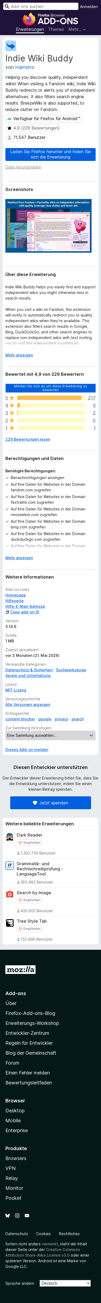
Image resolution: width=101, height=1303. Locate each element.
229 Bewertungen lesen (27, 439)
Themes (56, 29)
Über (10, 1003)
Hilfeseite (14, 600)
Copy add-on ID (22, 612)
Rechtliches (69, 1233)
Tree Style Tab (32, 921)
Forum (12, 1063)
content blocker (20, 719)
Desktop (15, 1110)
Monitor (14, 1188)
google (44, 719)
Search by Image (34, 892)
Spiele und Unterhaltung (28, 675)
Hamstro (24, 67)
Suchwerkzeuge (71, 670)
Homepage (15, 595)
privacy (61, 719)
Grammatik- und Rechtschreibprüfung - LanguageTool (40, 869)
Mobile (13, 1120)
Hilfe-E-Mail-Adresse (25, 606)
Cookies (43, 1233)
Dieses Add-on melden (26, 749)
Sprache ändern (19, 1283)
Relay (11, 1178)
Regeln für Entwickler (29, 1043)
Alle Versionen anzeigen (27, 704)
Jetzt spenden (50, 802)
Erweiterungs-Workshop (32, 1023)
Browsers (15, 1158)
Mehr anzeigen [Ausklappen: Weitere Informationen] (19, 355)
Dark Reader (29, 835)
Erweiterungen (30, 29)
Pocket (13, 1198)
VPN (10, 1168)
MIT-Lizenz (15, 690)
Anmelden (89, 6)
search (77, 719)
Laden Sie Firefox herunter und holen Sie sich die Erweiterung (50, 154)
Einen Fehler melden (27, 1073)
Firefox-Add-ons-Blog (30, 1013)
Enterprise (16, 1130)
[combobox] (40, 6)
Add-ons (15, 993)
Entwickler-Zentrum (27, 1033)
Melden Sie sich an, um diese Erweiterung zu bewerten (50, 388)
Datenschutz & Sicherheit (29, 670)
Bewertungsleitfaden (28, 1082)
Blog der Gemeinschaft (30, 1053)
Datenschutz (16, 1233)
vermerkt (50, 1244)
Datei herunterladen (23, 167)
